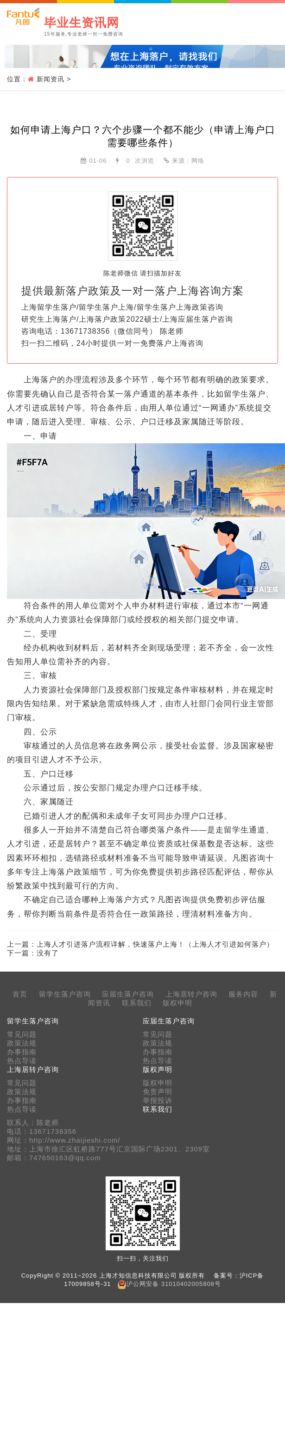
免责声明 (157, 1091)
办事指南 (22, 1052)
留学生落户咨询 (65, 994)
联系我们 (137, 1003)
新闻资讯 (50, 79)
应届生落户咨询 (128, 994)
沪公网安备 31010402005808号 (174, 1283)
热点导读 (22, 1061)
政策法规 (22, 1043)
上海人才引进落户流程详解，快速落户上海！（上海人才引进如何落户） (155, 944)
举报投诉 (157, 1100)
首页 (20, 994)
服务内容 (243, 994)
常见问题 (22, 1034)
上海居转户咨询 (191, 994)
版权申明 (177, 1003)
